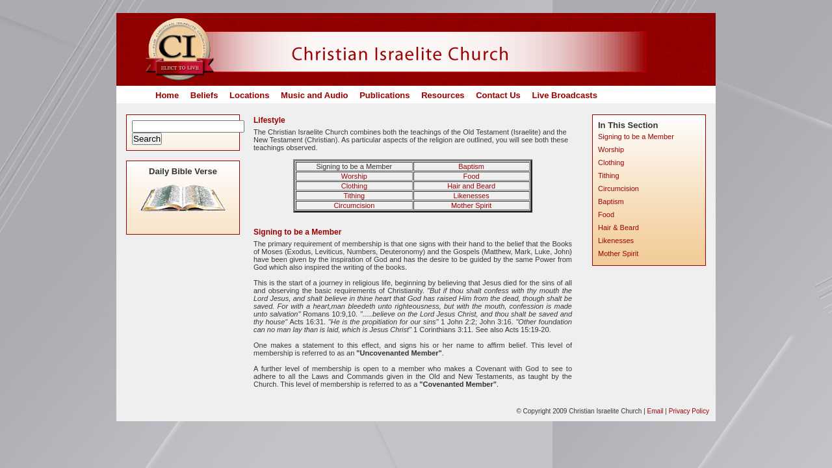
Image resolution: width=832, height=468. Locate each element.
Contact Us (498, 95)
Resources (442, 95)
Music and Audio (314, 95)
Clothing (354, 186)
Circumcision (353, 205)
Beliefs (204, 95)
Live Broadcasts (564, 95)
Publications (384, 95)
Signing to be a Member (636, 136)
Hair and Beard (471, 186)
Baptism (471, 166)
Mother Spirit (471, 205)
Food (471, 176)
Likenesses (471, 196)
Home (167, 95)
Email (655, 411)
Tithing (354, 196)
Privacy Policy (689, 411)
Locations (249, 95)
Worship (354, 176)
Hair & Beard (618, 227)
